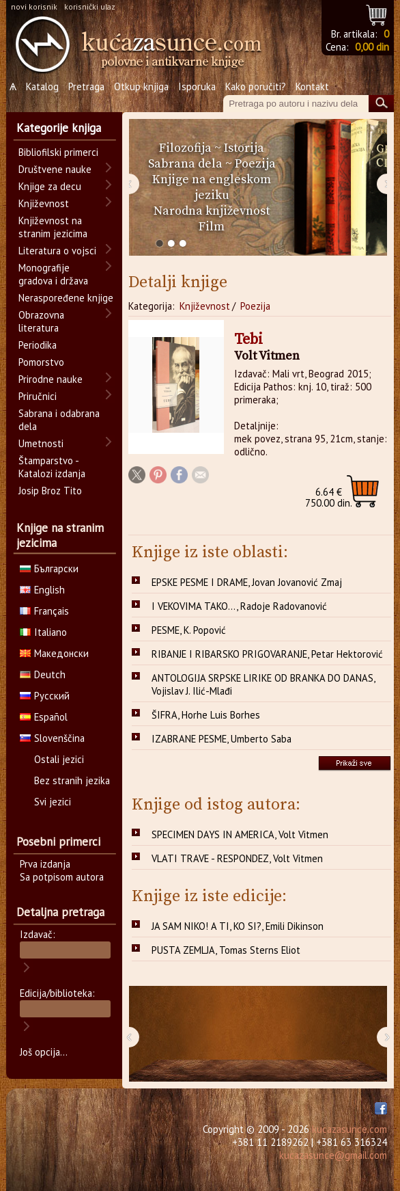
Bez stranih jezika (72, 780)
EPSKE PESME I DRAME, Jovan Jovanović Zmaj (247, 582)
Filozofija (185, 148)
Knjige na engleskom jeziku (211, 187)
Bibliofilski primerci (58, 152)
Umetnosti (40, 443)
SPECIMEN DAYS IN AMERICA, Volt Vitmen (240, 834)
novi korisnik (34, 6)
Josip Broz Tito (50, 490)
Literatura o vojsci (57, 250)
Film (212, 227)
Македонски (54, 653)
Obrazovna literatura (41, 321)
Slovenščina (52, 738)
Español (44, 716)
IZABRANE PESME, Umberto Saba (221, 738)
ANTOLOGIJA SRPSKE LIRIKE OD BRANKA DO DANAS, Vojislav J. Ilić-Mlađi (263, 684)
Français (44, 610)
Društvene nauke (54, 169)
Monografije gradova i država (53, 274)
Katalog (42, 86)
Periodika (37, 344)
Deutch (43, 674)
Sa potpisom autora (62, 876)
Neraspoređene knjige (65, 297)
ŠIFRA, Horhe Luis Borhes (206, 714)
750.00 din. (328, 497)
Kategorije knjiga (58, 127)
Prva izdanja (45, 863)
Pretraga (86, 86)
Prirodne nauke (50, 379)
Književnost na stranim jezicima (52, 227)
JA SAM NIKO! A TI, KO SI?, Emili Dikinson (238, 926)
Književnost (205, 305)
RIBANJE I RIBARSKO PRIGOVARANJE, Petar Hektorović (267, 653)
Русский (45, 695)
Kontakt (312, 86)
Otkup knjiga (141, 86)
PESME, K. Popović (189, 630)
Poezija (255, 164)
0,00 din (372, 46)
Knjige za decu (49, 186)
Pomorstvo (41, 362)
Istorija (244, 148)
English (42, 589)
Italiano (43, 632)
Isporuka (197, 86)
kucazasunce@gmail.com (333, 1155)
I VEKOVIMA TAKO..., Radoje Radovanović (239, 606)
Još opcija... (44, 1051)
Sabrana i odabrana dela (59, 420)
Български (49, 568)
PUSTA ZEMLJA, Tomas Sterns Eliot (226, 950)
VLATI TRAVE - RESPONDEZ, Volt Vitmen (237, 858)
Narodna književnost (212, 211)
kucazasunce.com (349, 1129)
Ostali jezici (59, 759)
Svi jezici (52, 801)
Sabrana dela (185, 164)
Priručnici (37, 396)
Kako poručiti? (255, 86)
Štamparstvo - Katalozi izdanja (51, 467)
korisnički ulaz (89, 6)
